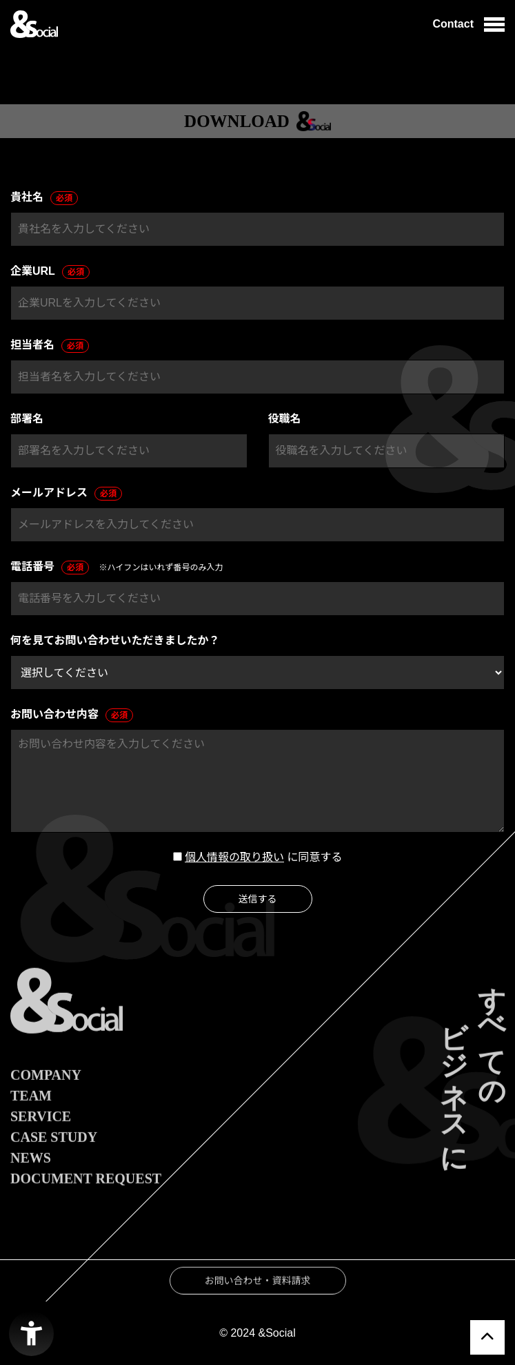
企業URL (50, 272)
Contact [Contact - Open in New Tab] (453, 24)
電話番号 (49, 567)
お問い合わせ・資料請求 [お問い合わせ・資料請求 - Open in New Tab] (258, 1300)
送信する (258, 898)
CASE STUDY (53, 1157)
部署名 (26, 419)
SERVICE (40, 1136)
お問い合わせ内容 (71, 715)
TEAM (31, 1116)
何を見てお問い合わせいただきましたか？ (115, 640)
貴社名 (44, 198)
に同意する (314, 857)
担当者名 (49, 346)
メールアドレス (66, 494)
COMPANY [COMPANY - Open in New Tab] (45, 1095)
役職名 (284, 419)
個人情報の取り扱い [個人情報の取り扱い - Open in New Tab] (234, 857)
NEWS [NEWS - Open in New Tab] (30, 1178)
